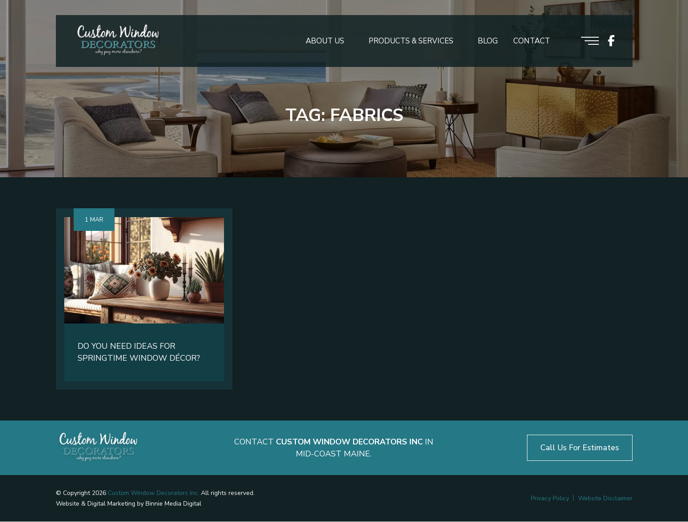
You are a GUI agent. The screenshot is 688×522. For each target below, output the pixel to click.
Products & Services (411, 41)
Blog (488, 41)
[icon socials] (611, 41)
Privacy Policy (550, 499)
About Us (325, 41)
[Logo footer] (98, 448)
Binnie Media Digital (173, 504)
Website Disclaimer (605, 499)
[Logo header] (118, 41)
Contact (531, 41)
